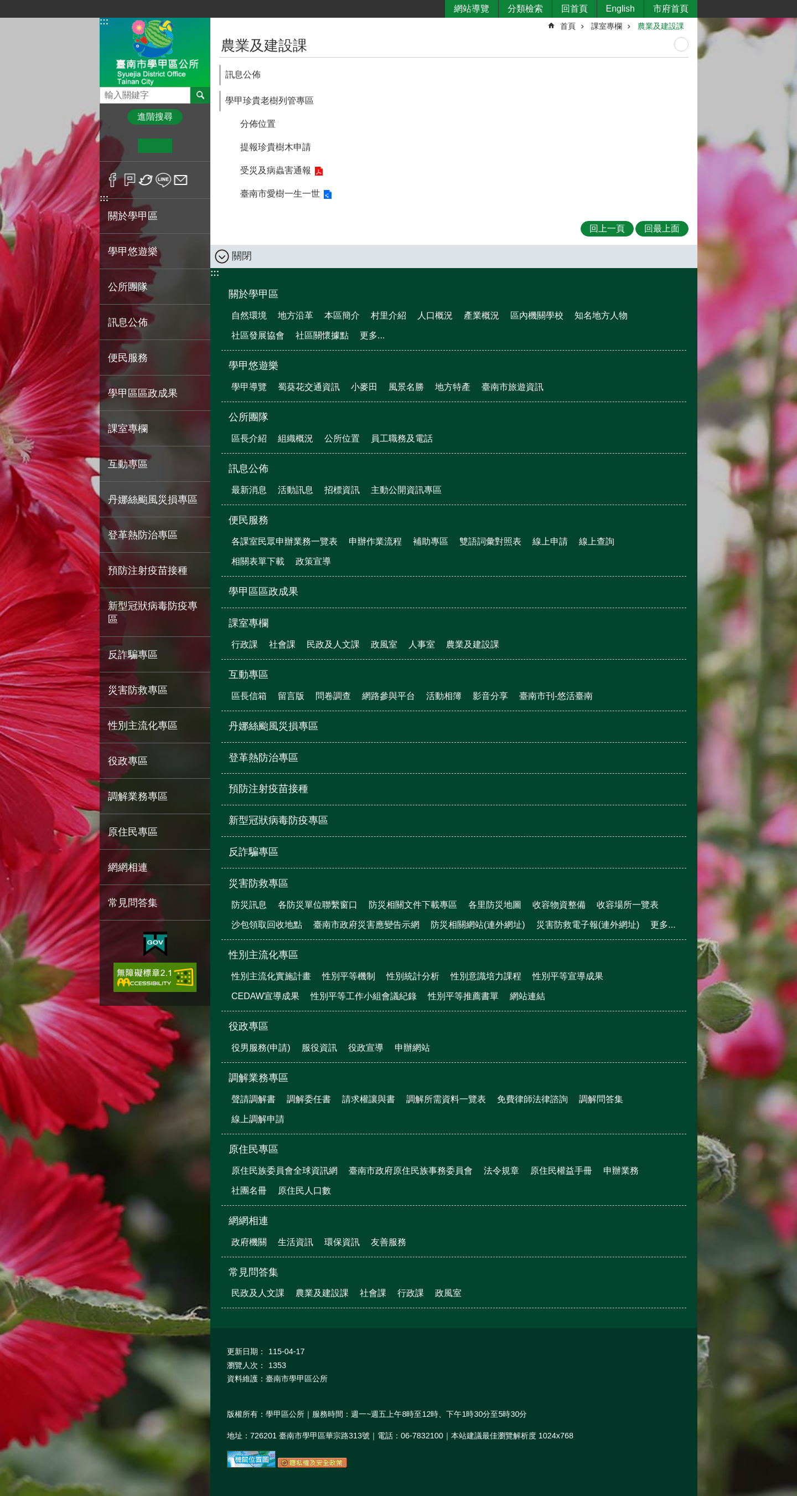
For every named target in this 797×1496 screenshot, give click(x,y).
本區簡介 (342, 315)
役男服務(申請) (261, 1047)
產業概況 (481, 315)
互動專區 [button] (128, 464)
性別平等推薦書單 (463, 996)
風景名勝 (406, 387)
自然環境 (249, 315)
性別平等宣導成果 (567, 976)
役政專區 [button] (128, 761)
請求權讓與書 (368, 1099)
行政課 (244, 644)
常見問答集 (253, 1272)
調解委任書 (309, 1099)
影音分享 (490, 696)
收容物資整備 (559, 904)
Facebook (112, 180)
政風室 (384, 644)
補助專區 (430, 541)
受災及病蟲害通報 (275, 170)
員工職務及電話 (402, 438)
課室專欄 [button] (128, 428)
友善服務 (388, 1242)
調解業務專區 (258, 1077)
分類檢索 (525, 8)
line (163, 180)
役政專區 (248, 1026)
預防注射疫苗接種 (148, 570)
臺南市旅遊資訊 (513, 387)
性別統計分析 (412, 976)
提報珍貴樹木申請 (275, 147)
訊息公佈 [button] (128, 322)
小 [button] (121, 145)
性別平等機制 (348, 976)
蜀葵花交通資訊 (309, 387)
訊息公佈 (243, 74)
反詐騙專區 (133, 654)
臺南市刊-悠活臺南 (556, 696)
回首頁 (574, 8)
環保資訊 (342, 1242)
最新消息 (249, 490)
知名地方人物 (601, 315)
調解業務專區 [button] (138, 796)
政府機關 (249, 1242)
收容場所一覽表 (628, 904)
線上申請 (550, 541)
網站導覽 (471, 8)
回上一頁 (607, 228)
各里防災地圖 (494, 904)
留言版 (291, 696)
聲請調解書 (253, 1099)
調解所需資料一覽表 (446, 1099)
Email (180, 180)
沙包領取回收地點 (266, 924)
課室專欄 (606, 26)
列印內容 (681, 44)
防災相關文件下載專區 (413, 904)
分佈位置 (258, 123)
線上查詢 (596, 541)
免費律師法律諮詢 (532, 1099)
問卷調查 (333, 696)
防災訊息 (249, 904)
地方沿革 (295, 315)
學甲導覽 (249, 387)
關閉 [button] (242, 255)
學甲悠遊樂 (253, 365)
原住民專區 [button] (133, 831)
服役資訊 (319, 1047)
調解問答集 (601, 1099)
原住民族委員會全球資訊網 (284, 1170)
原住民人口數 (304, 1190)
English (620, 8)
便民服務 (248, 520)
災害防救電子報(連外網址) (588, 924)
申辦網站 (412, 1047)
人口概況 (435, 315)
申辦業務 (621, 1170)
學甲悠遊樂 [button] (133, 251)
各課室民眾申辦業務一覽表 (284, 541)
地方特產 (452, 387)
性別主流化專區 (263, 954)
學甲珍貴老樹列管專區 (269, 100)
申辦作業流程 (375, 541)
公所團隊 (248, 417)
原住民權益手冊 (561, 1170)
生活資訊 (295, 1242)
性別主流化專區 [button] (143, 725)
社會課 (282, 644)
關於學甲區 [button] (133, 216)
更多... (372, 335)
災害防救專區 (258, 883)
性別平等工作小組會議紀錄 (363, 996)
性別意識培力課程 (486, 976)
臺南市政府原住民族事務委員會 (411, 1170)
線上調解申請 (257, 1119)
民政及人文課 (333, 644)
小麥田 (364, 387)
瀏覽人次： (246, 1365)
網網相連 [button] (128, 867)
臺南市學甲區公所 (155, 52)
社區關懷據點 (322, 335)
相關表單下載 (257, 561)
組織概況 (295, 438)
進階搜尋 (155, 116)
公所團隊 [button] (128, 286)
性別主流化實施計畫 (271, 976)
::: (104, 21)
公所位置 (342, 438)
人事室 (421, 644)
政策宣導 (313, 561)
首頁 (568, 26)
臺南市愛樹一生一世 (280, 193)
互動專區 (248, 674)
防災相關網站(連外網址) (478, 924)
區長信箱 (249, 696)
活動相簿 (444, 696)
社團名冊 (249, 1190)
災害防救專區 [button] (138, 690)
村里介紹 (388, 315)
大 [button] (189, 145)
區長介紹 (249, 438)
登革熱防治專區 (143, 535)
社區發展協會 (257, 335)
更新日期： (246, 1351)
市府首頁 (671, 8)
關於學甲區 (253, 294)
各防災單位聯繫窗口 (318, 904)
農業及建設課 (661, 26)
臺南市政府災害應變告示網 (366, 924)
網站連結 (527, 996)
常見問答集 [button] (133, 902)
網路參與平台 (388, 696)
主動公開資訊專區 (406, 490)
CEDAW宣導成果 (265, 996)
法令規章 (501, 1170)
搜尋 (108, 92)
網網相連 (248, 1220)
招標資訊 (342, 490)
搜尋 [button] (200, 95)
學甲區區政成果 (143, 393)
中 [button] (155, 145)
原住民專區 (253, 1149)
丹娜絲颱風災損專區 (153, 499)
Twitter (146, 180)
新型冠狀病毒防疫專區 (153, 612)
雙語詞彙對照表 (490, 541)
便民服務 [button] (128, 357)
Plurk (129, 180)
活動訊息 (295, 490)
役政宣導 (366, 1047)
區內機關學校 (536, 315)
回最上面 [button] (662, 228)
